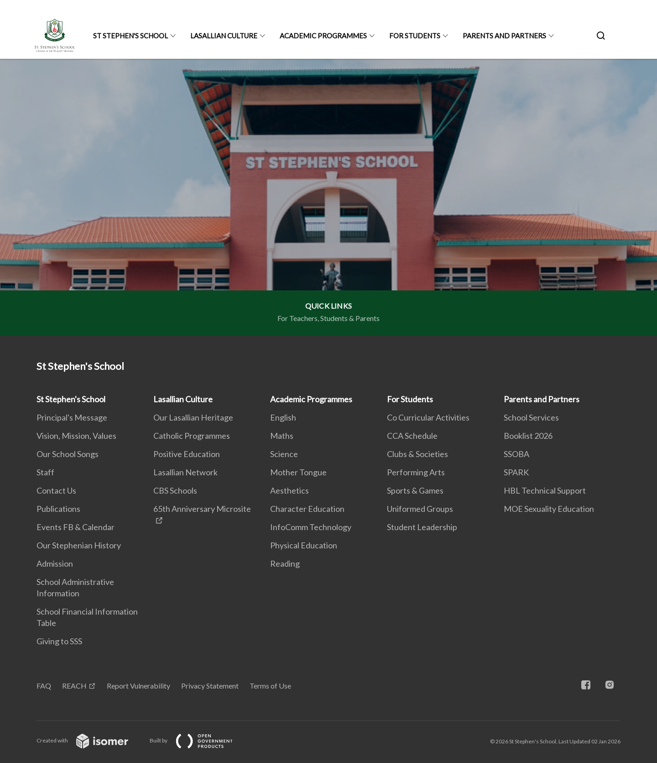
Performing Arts (416, 472)
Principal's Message (71, 417)
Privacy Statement (210, 685)
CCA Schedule (412, 436)
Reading (285, 563)
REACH (74, 685)
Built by (198, 740)
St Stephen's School (130, 36)
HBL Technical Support (545, 490)
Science (284, 454)
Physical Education (303, 545)
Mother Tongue (298, 472)
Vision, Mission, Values (76, 436)
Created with (89, 740)
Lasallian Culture (223, 36)
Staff (45, 472)
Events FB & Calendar (75, 527)
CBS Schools (175, 490)
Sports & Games (415, 490)
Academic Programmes (323, 36)
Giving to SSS (59, 641)
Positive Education (186, 454)
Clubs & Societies (417, 454)
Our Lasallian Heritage (193, 417)
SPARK (516, 472)
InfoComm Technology (310, 527)
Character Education (307, 509)
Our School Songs (67, 454)
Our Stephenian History (78, 545)
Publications (58, 509)
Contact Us (56, 490)
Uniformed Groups (420, 509)
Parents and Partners (504, 36)
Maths (281, 436)
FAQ (43, 685)
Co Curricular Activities (428, 417)
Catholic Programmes (191, 436)
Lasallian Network (185, 472)
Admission (54, 563)
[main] (328, 197)
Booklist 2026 (528, 436)
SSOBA (516, 454)
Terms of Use (270, 685)
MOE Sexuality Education (549, 509)
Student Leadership (422, 527)
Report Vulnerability (138, 685)
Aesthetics (289, 490)
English (283, 417)
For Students (414, 36)
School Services (531, 417)
